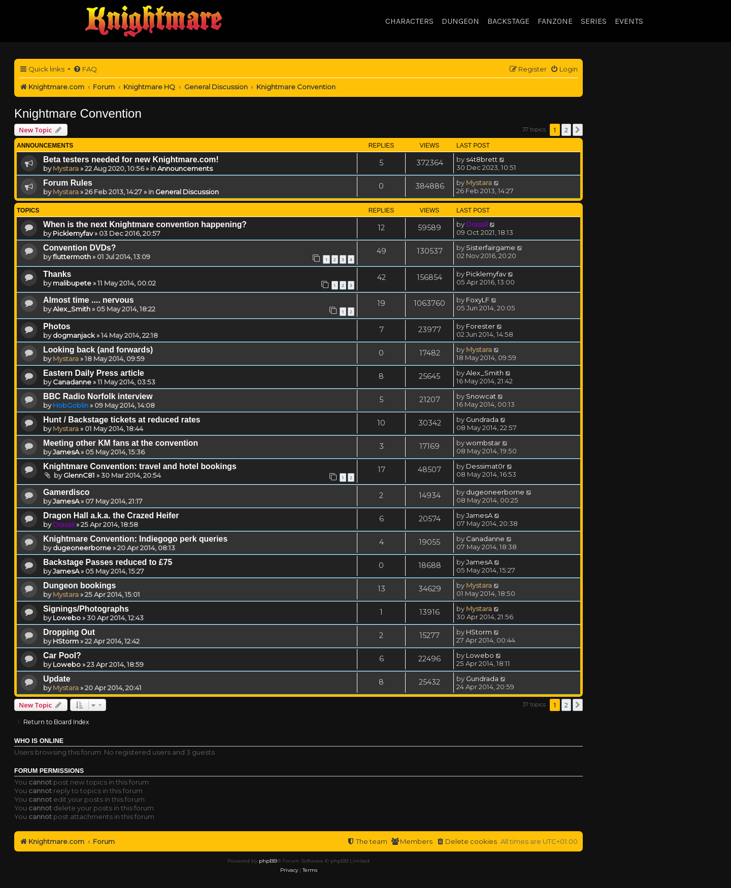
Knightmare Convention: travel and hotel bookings (140, 466)
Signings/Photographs (86, 609)
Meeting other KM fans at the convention (120, 443)
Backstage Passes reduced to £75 (107, 562)
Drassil (477, 224)
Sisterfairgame (490, 247)
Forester (480, 326)
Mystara (66, 168)
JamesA (66, 452)
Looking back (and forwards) (98, 349)
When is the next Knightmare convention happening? (145, 224)
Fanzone (555, 21)
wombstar (483, 443)
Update (57, 678)
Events (629, 21)
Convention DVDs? (79, 247)
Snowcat (481, 396)
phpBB (268, 861)
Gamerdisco (66, 492)
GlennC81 (79, 475)
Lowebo (67, 618)
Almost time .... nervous (88, 300)
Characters (409, 21)
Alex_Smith (71, 309)
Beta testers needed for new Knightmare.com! (131, 159)
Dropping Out (69, 632)
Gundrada (482, 419)
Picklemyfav (73, 233)
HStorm (66, 641)
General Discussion (187, 192)
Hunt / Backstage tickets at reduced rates (122, 419)
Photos (57, 326)
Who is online (38, 740)
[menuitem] (85, 69)
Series (594, 21)
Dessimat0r (485, 466)
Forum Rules (67, 183)
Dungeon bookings (79, 585)
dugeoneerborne (495, 492)
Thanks (57, 274)
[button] (578, 130)
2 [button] (566, 129)
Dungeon (460, 21)
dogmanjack (74, 335)
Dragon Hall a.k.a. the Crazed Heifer (111, 515)
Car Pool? (62, 655)
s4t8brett (481, 159)
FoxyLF (477, 300)
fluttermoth (72, 257)
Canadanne (72, 382)
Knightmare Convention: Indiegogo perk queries (135, 539)
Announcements (185, 168)
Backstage (508, 21)
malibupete (72, 283)
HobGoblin (70, 405)
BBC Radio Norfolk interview (97, 396)
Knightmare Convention (78, 113)
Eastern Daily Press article (93, 373)
